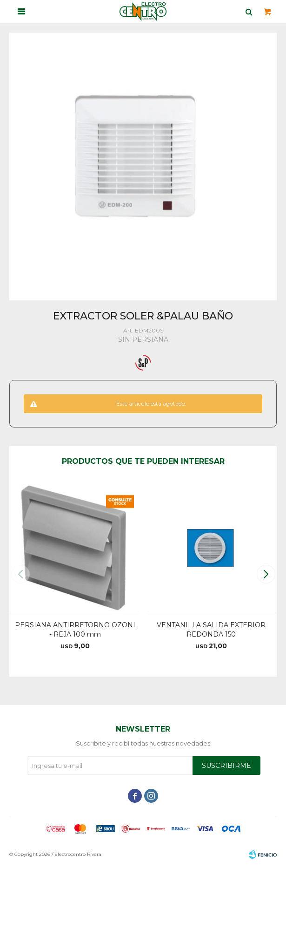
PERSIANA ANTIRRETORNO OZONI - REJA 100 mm (75, 629)
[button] (265, 574)
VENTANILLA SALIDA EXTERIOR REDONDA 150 (211, 629)
